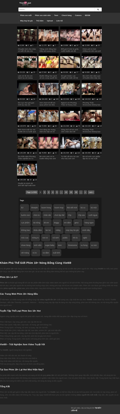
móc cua (24, 238)
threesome (72, 245)
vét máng (25, 253)
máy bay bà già (72, 230)
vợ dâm (46, 253)
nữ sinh (56, 238)
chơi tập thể (59, 215)
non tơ (45, 238)
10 (66, 192)
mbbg (58, 230)
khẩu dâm (38, 230)
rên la (75, 238)
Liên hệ (59, 21)
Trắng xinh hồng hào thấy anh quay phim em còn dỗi (48, 51)
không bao (25, 230)
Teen (56, 15)
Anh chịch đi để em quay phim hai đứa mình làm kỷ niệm (47, 105)
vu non (94, 245)
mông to (35, 238)
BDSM (87, 15)
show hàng (25, 245)
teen (60, 245)
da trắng (36, 223)
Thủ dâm (39, 21)
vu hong (84, 245)
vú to (35, 253)
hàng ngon (89, 223)
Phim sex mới (26, 15)
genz (77, 223)
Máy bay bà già (26, 21)
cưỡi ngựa (93, 215)
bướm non (25, 215)
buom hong (46, 208)
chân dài (47, 215)
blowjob (34, 208)
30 (76, 192)
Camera (78, 15)
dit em (46, 223)
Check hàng (67, 15)
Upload (50, 21)
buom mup (59, 208)
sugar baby (49, 245)
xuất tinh (56, 253)
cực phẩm (25, 223)
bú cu (83, 208)
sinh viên (37, 245)
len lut (48, 230)
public (65, 238)
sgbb (85, 238)
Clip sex (81, 215)
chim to (37, 215)
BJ (22, 208)
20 (71, 192)
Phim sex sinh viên (43, 15)
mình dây (86, 230)
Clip (69, 215)
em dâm (67, 223)
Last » (91, 192)
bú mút (94, 208)
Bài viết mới (72, 208)
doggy (56, 223)
